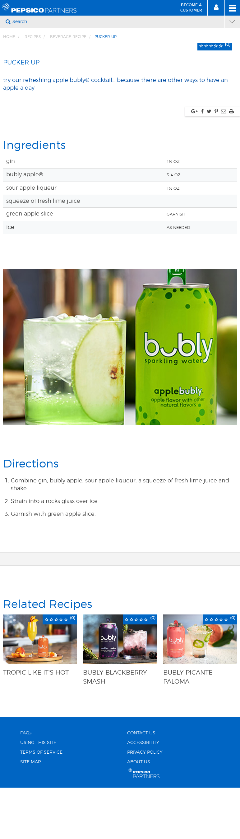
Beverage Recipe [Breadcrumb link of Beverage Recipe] (68, 37)
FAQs (25, 821)
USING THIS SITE (38, 830)
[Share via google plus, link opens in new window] (194, 199)
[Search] (117, 22)
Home (9, 37)
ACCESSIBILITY (143, 830)
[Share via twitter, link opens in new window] (209, 199)
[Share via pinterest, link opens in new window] (216, 199)
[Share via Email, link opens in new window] (223, 199)
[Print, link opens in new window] (231, 199)
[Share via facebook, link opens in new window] (202, 199)
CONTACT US (141, 821)
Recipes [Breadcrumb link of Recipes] (33, 37)
